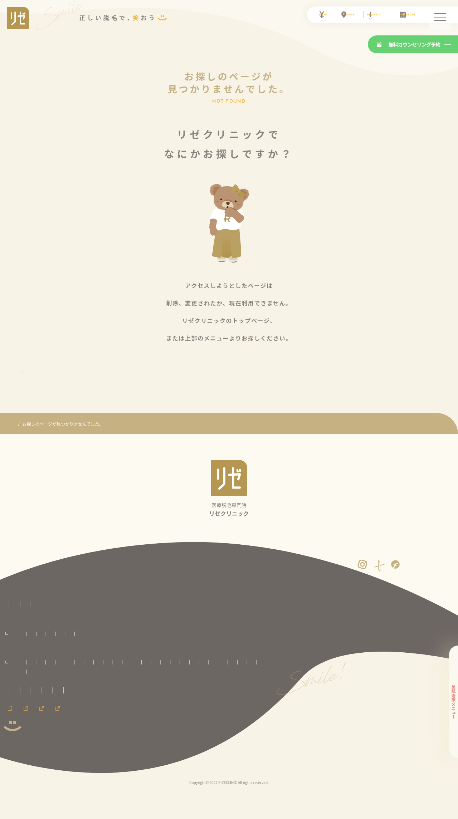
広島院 (96, 705)
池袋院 (220, 687)
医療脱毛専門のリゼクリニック (44, 449)
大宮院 (163, 687)
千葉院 (183, 687)
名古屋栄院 (184, 696)
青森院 (38, 687)
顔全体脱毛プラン (136, 658)
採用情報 (49, 757)
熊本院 (144, 705)
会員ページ (14, 757)
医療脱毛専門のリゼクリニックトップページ (46, 615)
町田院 (78, 696)
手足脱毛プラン (249, 658)
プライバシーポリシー (132, 723)
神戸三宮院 (72, 705)
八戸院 (58, 687)
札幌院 (17, 687)
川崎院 (98, 696)
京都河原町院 (243, 696)
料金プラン (14, 647)
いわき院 (121, 687)
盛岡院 (78, 687)
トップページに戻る (229, 384)
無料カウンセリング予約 (408, 44)
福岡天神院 (120, 705)
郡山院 (142, 687)
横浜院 (119, 696)
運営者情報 (42, 737)
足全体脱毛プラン (213, 658)
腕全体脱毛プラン (174, 658)
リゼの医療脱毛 (19, 628)
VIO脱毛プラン (100, 658)
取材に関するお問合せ (25, 723)
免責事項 (12, 737)
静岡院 (159, 696)
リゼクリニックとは (63, 628)
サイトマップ (77, 737)
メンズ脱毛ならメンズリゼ (99, 757)
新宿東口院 (244, 687)
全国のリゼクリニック (25, 676)
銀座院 (38, 696)
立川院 (58, 696)
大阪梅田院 (21, 705)
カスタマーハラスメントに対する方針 (201, 723)
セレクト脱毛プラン (63, 658)
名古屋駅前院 (212, 696)
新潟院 (139, 696)
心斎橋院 (47, 705)
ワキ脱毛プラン (283, 658)
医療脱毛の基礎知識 (113, 628)
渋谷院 (17, 696)
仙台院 (98, 687)
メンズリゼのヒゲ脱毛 (162, 757)
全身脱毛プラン (24, 658)
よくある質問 (156, 628)
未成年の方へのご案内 (78, 723)
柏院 (201, 687)
